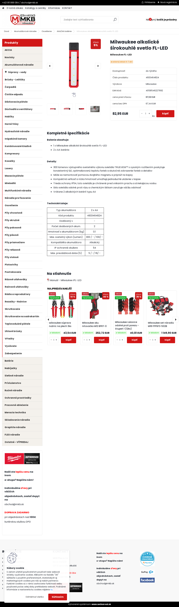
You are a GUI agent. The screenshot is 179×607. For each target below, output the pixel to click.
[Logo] (22, 19)
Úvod (6, 31)
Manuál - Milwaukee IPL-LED (64, 280)
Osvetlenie (47, 31)
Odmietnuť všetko (35, 597)
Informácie (54, 8)
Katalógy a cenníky (35, 8)
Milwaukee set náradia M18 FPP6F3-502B (161, 324)
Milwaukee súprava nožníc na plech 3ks (60, 324)
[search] (115, 21)
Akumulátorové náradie (25, 31)
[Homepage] (3, 8)
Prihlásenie (150, 2)
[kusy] (146, 113)
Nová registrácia (168, 2)
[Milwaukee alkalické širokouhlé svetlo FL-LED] (74, 66)
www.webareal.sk (101, 604)
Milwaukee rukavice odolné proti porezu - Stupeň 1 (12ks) (127, 325)
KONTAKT (67, 8)
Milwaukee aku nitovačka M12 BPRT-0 (94, 324)
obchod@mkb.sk (14, 504)
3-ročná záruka (15, 8)
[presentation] (50, 66)
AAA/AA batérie (64, 31)
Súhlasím (58, 597)
